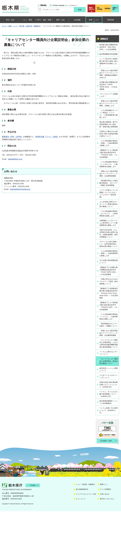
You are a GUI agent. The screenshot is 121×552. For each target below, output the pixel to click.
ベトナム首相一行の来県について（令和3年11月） (108, 450)
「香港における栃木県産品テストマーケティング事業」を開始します (108, 110)
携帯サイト (104, 525)
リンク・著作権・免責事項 (85, 525)
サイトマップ (80, 539)
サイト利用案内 (105, 530)
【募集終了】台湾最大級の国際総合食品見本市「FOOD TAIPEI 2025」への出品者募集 (109, 302)
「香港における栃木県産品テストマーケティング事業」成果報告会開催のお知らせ (108, 79)
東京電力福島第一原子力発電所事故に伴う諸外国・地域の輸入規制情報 (108, 134)
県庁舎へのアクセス (107, 539)
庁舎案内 (34, 526)
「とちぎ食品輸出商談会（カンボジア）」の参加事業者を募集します (108, 235)
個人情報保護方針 (82, 530)
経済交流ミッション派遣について (108, 409)
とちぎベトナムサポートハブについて (108, 416)
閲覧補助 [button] (43, 5)
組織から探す (115, 8)
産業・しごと (13, 26)
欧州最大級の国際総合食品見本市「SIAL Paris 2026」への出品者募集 (108, 48)
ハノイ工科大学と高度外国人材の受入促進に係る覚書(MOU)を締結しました (108, 67)
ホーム (4, 26)
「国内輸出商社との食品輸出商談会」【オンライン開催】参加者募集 (108, 201)
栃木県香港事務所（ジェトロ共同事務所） (108, 442)
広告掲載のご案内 (105, 481)
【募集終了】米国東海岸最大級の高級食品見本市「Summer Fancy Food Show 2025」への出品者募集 (108, 324)
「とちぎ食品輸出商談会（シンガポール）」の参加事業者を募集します (108, 177)
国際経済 (37, 26)
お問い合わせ (104, 535)
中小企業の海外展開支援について (108, 292)
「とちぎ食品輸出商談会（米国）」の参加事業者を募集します (108, 154)
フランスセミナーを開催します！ (108, 101)
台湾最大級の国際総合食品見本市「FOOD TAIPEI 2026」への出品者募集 (108, 91)
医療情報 (107, 8)
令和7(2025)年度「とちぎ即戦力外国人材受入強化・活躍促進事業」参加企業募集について (108, 260)
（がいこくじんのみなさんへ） (65, 5)
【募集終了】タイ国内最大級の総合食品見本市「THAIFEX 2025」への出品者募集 (108, 337)
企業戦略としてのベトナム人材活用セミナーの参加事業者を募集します (108, 247)
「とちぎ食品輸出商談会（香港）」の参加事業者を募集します (108, 284)
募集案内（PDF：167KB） (12, 137)
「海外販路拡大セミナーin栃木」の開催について (108, 358)
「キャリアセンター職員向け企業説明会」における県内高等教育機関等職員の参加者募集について (108, 382)
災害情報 (100, 8)
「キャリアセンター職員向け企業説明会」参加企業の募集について (108, 401)
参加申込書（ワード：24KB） (47, 137)
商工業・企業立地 (26, 26)
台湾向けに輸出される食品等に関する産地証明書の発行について (108, 145)
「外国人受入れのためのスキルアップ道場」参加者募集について (108, 312)
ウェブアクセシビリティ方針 (86, 535)
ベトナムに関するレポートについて (108, 393)
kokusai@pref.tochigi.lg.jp (20, 189)
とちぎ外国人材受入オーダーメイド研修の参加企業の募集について (108, 224)
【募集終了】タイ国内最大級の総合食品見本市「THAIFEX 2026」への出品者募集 (108, 165)
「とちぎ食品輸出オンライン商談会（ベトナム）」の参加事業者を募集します (108, 122)
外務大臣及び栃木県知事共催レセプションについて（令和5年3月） (108, 424)
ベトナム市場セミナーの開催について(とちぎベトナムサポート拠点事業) (109, 213)
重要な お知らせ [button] (91, 8)
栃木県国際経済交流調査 (108, 58)
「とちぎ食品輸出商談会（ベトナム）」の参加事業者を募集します (108, 348)
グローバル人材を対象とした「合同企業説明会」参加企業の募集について (108, 273)
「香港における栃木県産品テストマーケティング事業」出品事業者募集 (108, 189)
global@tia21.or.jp (15, 159)
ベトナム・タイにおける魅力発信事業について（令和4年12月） (108, 434)
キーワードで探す (40, 9)
